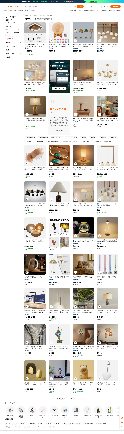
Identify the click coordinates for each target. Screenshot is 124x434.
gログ (64, 423)
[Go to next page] (85, 398)
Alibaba (26, 15)
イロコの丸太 (20, 423)
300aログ (22, 427)
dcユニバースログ (86, 141)
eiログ (40, 423)
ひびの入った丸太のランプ (53, 141)
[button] (75, 7)
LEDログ (83, 137)
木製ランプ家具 (38, 141)
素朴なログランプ (30, 137)
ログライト (92, 137)
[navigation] (13, 207)
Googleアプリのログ (44, 427)
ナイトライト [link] (51, 15)
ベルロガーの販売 (75, 423)
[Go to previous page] (57, 398)
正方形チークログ (101, 423)
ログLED (28, 141)
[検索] (80, 6)
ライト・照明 (33, 15)
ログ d (48, 423)
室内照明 (42, 15)
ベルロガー (56, 427)
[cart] (96, 6)
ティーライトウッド (56, 137)
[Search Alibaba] (48, 6)
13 (81, 398)
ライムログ (97, 141)
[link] (122, 417)
